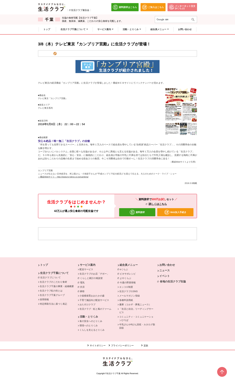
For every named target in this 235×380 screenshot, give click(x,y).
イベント (164, 276)
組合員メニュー (129, 264)
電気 (83, 282)
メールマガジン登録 (129, 295)
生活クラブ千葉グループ (52, 295)
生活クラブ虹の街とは (51, 290)
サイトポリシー (98, 345)
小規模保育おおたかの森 (92, 295)
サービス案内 (87, 264)
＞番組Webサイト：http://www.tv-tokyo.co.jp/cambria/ (63, 177)
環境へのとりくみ (89, 325)
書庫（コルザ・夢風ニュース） (135, 304)
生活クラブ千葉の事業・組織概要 (57, 286)
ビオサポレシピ (128, 273)
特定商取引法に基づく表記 (53, 304)
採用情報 (44, 299)
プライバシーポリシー (122, 345)
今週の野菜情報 (128, 282)
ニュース (164, 270)
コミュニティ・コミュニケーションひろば (136, 318)
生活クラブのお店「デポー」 (94, 273)
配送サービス (86, 269)
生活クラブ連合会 (80, 10)
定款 (146, 345)
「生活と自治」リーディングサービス (136, 311)
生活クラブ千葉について (54, 273)
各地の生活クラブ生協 (173, 281)
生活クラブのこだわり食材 (53, 282)
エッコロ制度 (126, 287)
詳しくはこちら (158, 204)
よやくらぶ (126, 277)
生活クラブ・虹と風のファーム (95, 309)
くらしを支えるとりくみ (92, 330)
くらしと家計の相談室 (92, 277)
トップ (44, 264)
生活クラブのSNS (128, 291)
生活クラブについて (51, 277)
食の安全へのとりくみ (91, 321)
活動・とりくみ (89, 316)
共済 (83, 286)
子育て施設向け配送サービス (94, 300)
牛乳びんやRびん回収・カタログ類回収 (137, 326)
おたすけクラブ (87, 304)
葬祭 (83, 291)
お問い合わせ (167, 264)
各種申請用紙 (126, 300)
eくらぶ (125, 269)
